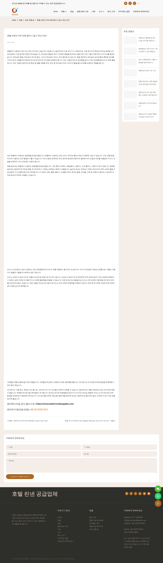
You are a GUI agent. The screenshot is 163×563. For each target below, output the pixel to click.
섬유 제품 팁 (29, 20)
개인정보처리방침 (67, 559)
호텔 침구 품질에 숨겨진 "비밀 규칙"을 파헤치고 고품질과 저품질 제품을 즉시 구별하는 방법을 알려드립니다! (148, 39)
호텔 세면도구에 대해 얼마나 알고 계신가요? (53, 20)
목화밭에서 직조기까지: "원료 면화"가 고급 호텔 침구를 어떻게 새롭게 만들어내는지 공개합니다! (148, 50)
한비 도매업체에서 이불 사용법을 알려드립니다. (148, 61)
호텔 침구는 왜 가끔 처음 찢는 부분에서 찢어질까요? (148, 93)
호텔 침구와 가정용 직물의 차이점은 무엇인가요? (148, 115)
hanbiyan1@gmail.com (137, 520)
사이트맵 (57, 559)
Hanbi (14, 20)
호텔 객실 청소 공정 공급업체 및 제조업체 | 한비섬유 (148, 82)
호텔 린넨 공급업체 (35, 494)
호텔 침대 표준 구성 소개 (147, 70)
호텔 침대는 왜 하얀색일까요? (148, 104)
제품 (20, 20)
